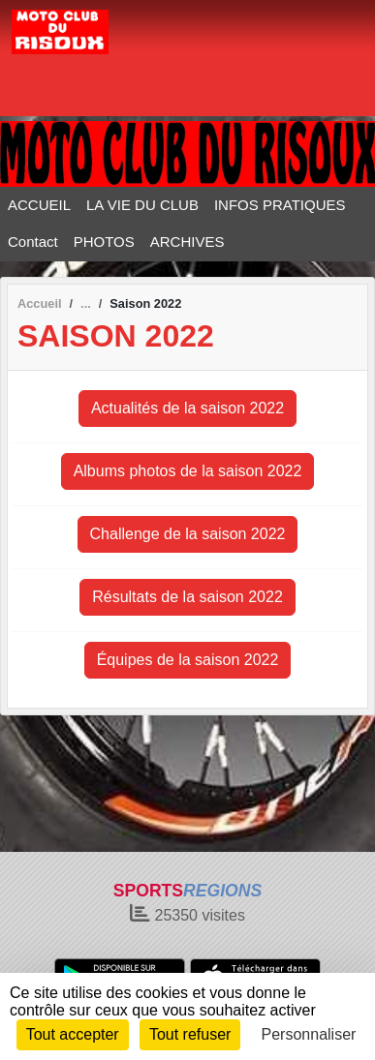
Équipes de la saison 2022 (188, 659)
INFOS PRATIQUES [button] (280, 205)
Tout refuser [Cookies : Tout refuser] (190, 1034)
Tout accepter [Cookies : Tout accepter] (72, 1034)
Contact (33, 241)
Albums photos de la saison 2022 (188, 471)
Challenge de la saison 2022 (188, 534)
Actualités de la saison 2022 (187, 408)
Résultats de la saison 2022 (187, 597)
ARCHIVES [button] (187, 241)
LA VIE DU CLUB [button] (142, 205)
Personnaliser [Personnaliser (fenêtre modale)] (309, 1034)
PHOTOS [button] (104, 241)
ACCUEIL (39, 205)
